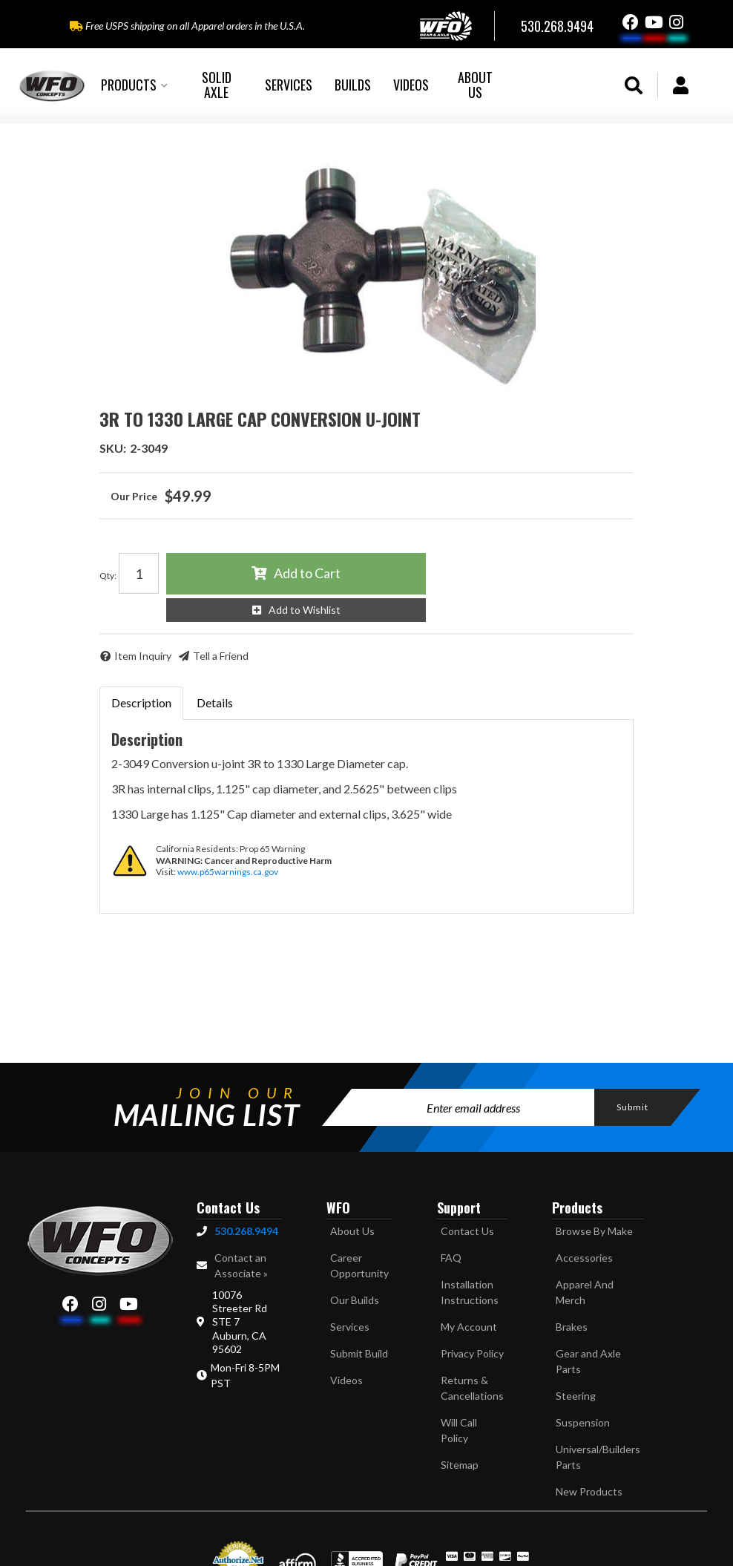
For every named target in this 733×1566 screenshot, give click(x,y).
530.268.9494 (246, 1231)
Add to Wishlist (305, 609)
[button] (134, 85)
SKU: (112, 448)
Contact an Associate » (241, 1265)
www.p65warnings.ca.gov (227, 871)
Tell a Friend (221, 655)
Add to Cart (307, 573)
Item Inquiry (142, 655)
